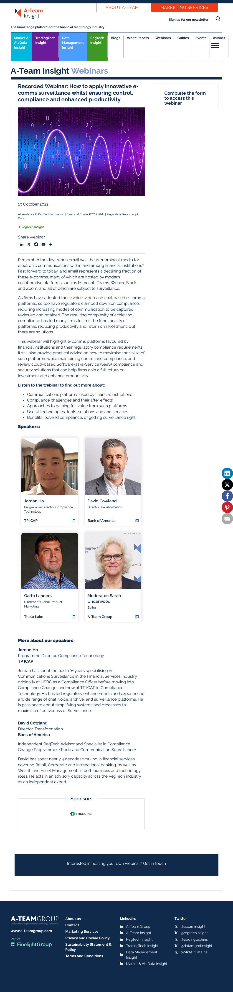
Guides (183, 38)
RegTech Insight (97, 40)
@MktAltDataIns (194, 952)
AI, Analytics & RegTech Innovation (41, 214)
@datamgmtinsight (196, 946)
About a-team (122, 7)
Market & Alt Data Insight (146, 964)
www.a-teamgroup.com (31, 931)
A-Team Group (138, 926)
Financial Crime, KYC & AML (85, 214)
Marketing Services (184, 7)
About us (73, 919)
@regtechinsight (194, 933)
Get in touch (154, 863)
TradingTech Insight (45, 40)
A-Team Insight (138, 933)
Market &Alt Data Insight (21, 43)
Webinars (163, 38)
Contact (72, 925)
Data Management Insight (73, 43)
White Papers (138, 38)
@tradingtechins (194, 939)
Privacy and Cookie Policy (87, 938)
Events (200, 38)
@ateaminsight (193, 926)
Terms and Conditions (84, 956)
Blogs (115, 38)
